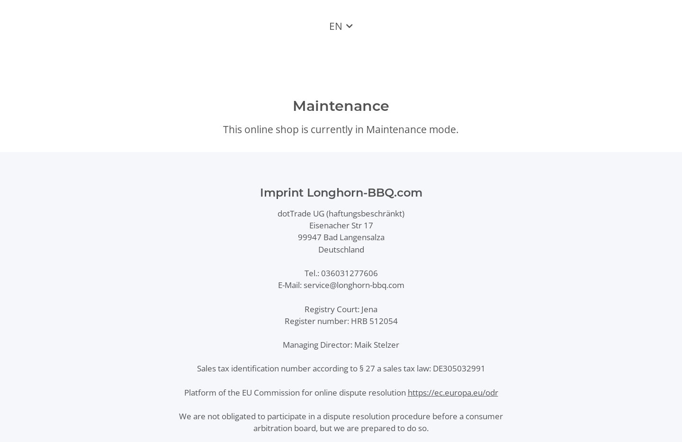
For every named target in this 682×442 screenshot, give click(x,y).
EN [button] (335, 26)
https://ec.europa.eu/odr (453, 392)
